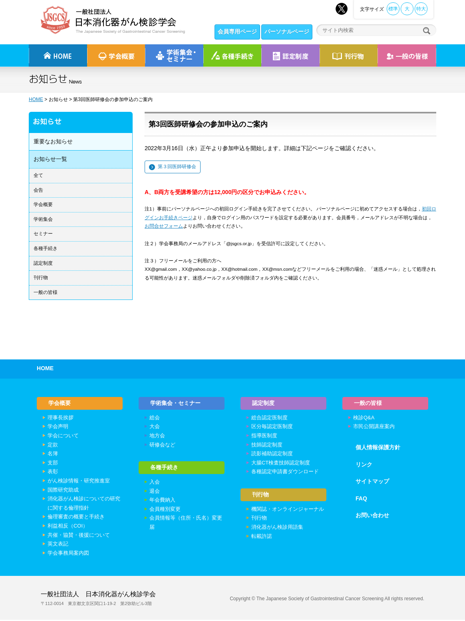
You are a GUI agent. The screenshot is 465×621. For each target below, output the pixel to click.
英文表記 (58, 545)
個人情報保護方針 (378, 448)
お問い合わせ (372, 516)
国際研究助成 (63, 491)
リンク (364, 465)
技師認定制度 (266, 445)
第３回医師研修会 (177, 166)
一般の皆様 (46, 292)
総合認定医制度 (269, 419)
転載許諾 (261, 538)
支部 (53, 464)
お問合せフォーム (164, 225)
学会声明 (58, 428)
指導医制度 (264, 437)
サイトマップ (372, 482)
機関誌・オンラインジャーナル (287, 511)
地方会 (157, 437)
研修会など (162, 445)
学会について (63, 437)
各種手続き (232, 55)
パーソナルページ (286, 31)
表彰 (53, 473)
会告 (38, 190)
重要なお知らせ (53, 141)
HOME (36, 99)
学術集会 (43, 219)
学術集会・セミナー (176, 403)
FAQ (361, 499)
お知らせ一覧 (50, 159)
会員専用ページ (237, 31)
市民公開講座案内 (374, 428)
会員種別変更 (165, 511)
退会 (154, 493)
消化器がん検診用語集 (277, 529)
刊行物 (349, 55)
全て (38, 175)
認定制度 (290, 55)
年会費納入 (162, 502)
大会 (154, 428)
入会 (154, 484)
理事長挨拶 (61, 419)
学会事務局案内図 (68, 554)
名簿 (53, 455)
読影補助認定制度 (272, 455)
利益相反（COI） (68, 527)
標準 (393, 9)
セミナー (43, 233)
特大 (421, 9)
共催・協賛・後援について (79, 536)
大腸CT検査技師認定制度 (280, 464)
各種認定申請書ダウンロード (285, 473)
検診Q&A (363, 419)
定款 (53, 445)
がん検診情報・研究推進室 (79, 482)
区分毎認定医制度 (272, 428)
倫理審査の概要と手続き (76, 518)
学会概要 (43, 204)
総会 (154, 419)
